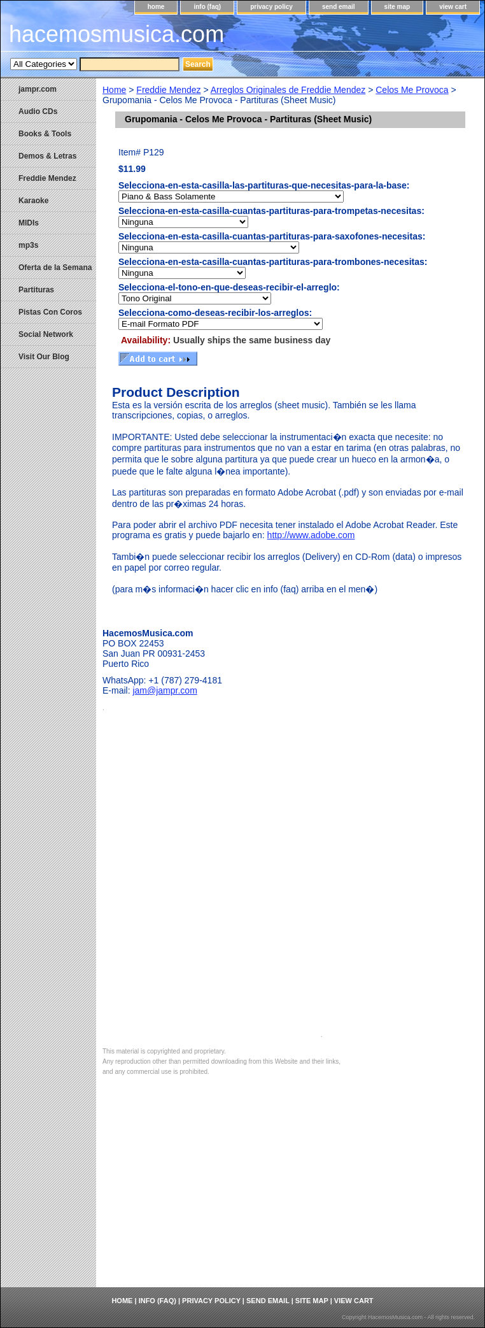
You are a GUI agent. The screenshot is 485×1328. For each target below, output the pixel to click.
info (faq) (207, 6)
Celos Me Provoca (412, 90)
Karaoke (33, 200)
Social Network (45, 334)
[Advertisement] (290, 1192)
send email (338, 6)
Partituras (36, 289)
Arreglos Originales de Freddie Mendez (288, 90)
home (156, 6)
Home (114, 90)
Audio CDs (37, 111)
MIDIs (28, 222)
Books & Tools (44, 133)
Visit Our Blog (43, 356)
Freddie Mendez (168, 90)
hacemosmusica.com (116, 34)
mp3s (28, 245)
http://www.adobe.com (311, 535)
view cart (453, 6)
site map (397, 6)
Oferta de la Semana (55, 267)
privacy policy (271, 6)
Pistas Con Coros (50, 312)
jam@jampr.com (164, 690)
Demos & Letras (47, 156)
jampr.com (37, 89)
